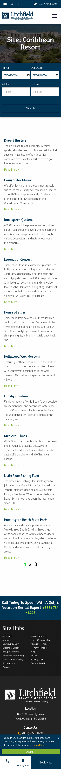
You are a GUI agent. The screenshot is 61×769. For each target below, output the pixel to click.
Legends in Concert (18, 259)
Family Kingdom (16, 396)
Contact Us (31, 728)
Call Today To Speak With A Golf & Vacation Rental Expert (30, 607)
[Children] (45, 91)
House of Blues (15, 312)
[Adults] (16, 91)
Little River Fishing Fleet (21, 476)
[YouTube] (5, 4)
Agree (31, 752)
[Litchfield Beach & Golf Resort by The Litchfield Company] (17, 15)
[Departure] (45, 75)
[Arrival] (16, 75)
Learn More (38, 745)
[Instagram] (12, 4)
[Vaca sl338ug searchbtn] (30, 108)
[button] (54, 16)
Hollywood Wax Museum (22, 356)
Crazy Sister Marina (18, 180)
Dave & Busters (15, 140)
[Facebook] (19, 4)
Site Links (13, 628)
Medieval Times (15, 436)
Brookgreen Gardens (18, 220)
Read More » (11, 170)
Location (30, 708)
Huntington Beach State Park (25, 520)
